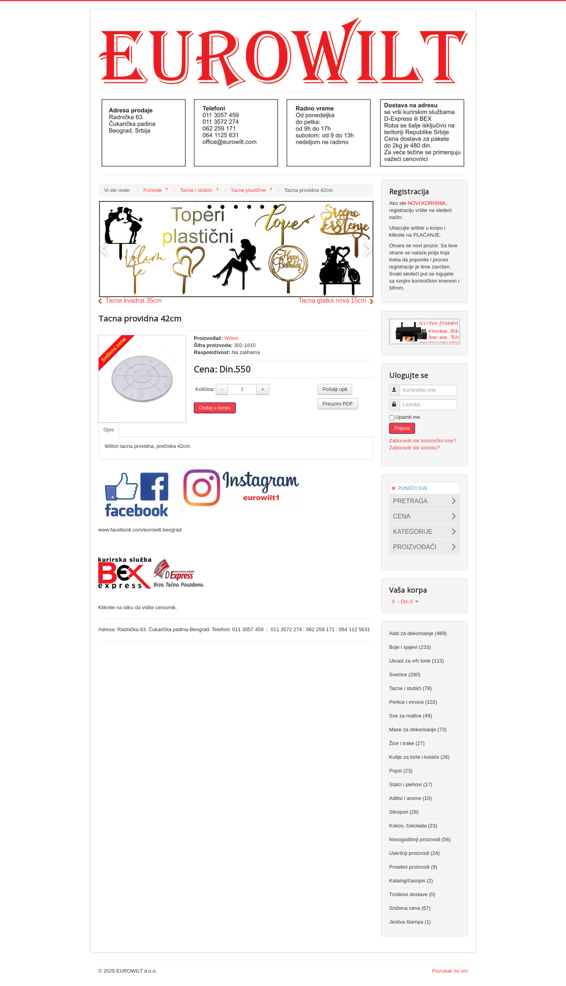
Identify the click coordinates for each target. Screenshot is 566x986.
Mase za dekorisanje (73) (418, 729)
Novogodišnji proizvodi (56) (420, 839)
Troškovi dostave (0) (412, 894)
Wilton (231, 338)
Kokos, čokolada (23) (413, 826)
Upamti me (407, 417)
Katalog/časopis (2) (411, 881)
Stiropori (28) (404, 812)
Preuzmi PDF (338, 404)
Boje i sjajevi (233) (410, 647)
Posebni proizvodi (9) (413, 867)
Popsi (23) (400, 771)
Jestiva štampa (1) (410, 922)
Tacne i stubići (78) (410, 688)
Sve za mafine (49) (410, 716)
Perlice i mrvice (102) (413, 702)
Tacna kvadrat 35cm (133, 300)
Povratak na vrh (450, 971)
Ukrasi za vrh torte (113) (416, 661)
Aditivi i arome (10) (410, 798)
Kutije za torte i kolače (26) (419, 757)
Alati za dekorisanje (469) (418, 633)
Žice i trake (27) (406, 743)
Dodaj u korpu (215, 408)
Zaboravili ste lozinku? (414, 448)
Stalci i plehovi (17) (410, 784)
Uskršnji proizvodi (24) (414, 853)
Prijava (402, 428)
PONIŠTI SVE (409, 488)
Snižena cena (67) (410, 908)
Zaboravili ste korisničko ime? (422, 441)
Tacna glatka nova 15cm (332, 300)
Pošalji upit (335, 389)
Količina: (205, 389)
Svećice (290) (404, 674)
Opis (108, 430)
